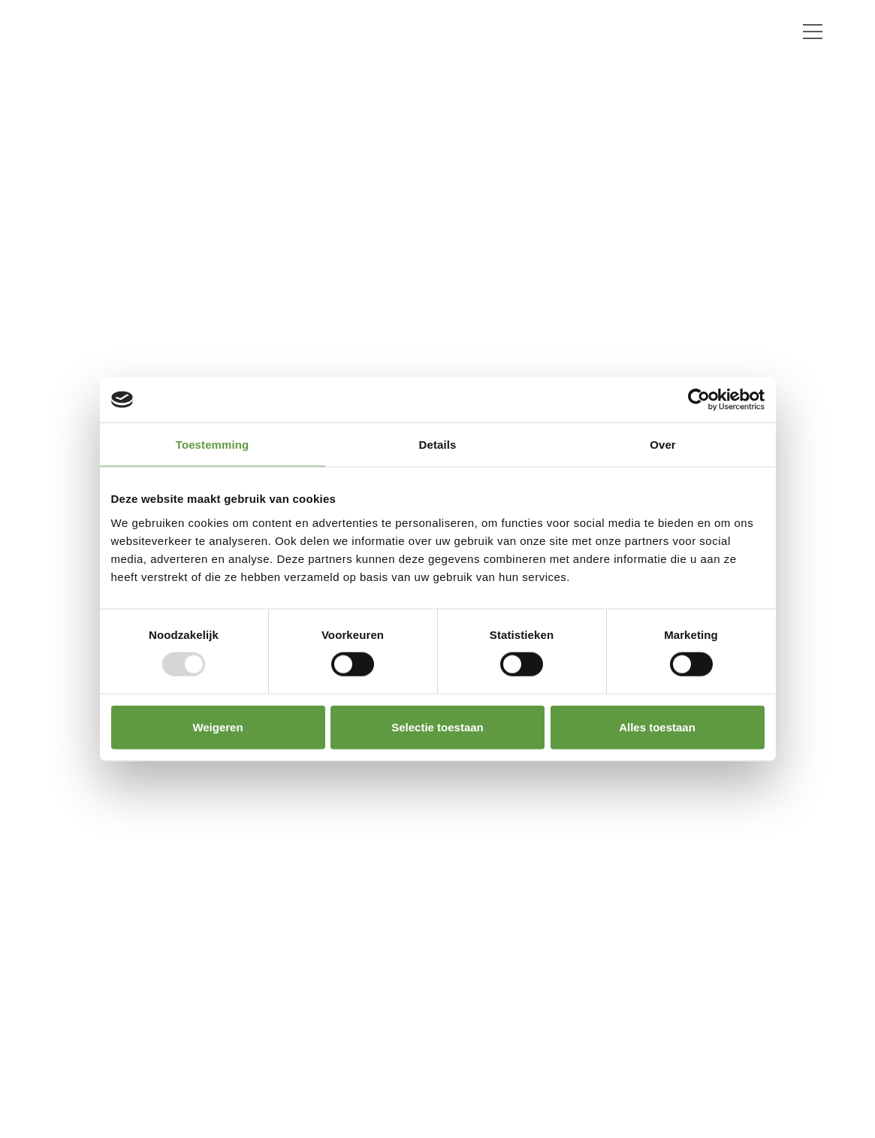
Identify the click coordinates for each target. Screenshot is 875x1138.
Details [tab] (438, 444)
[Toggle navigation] (812, 31)
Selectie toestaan (437, 726)
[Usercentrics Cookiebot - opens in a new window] (699, 400)
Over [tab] (663, 444)
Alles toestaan (657, 726)
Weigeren (217, 726)
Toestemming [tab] (212, 444)
